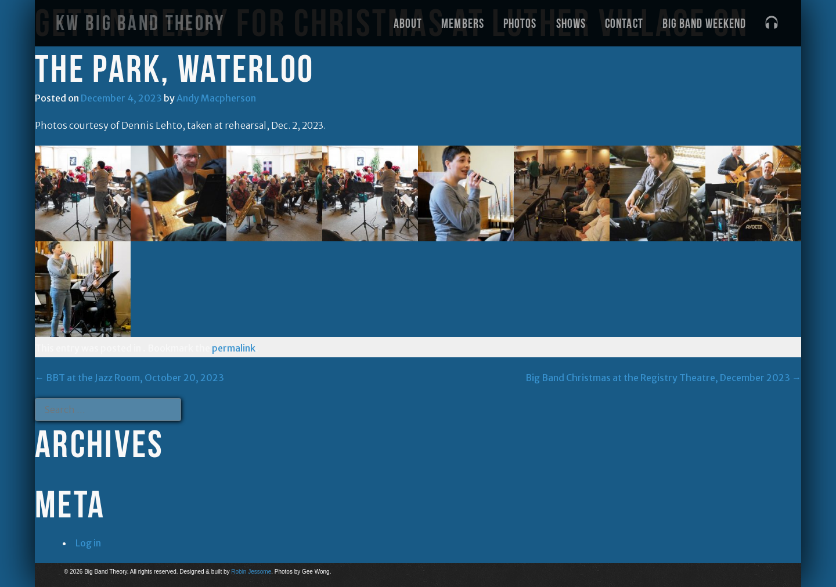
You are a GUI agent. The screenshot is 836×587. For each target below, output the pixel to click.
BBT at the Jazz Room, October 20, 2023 (129, 377)
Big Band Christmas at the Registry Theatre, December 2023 (663, 377)
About (408, 23)
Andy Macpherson (216, 98)
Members (462, 23)
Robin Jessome (251, 571)
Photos (520, 23)
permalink (233, 348)
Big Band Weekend (704, 23)
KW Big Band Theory (140, 23)
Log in (88, 543)
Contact (624, 23)
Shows (571, 23)
